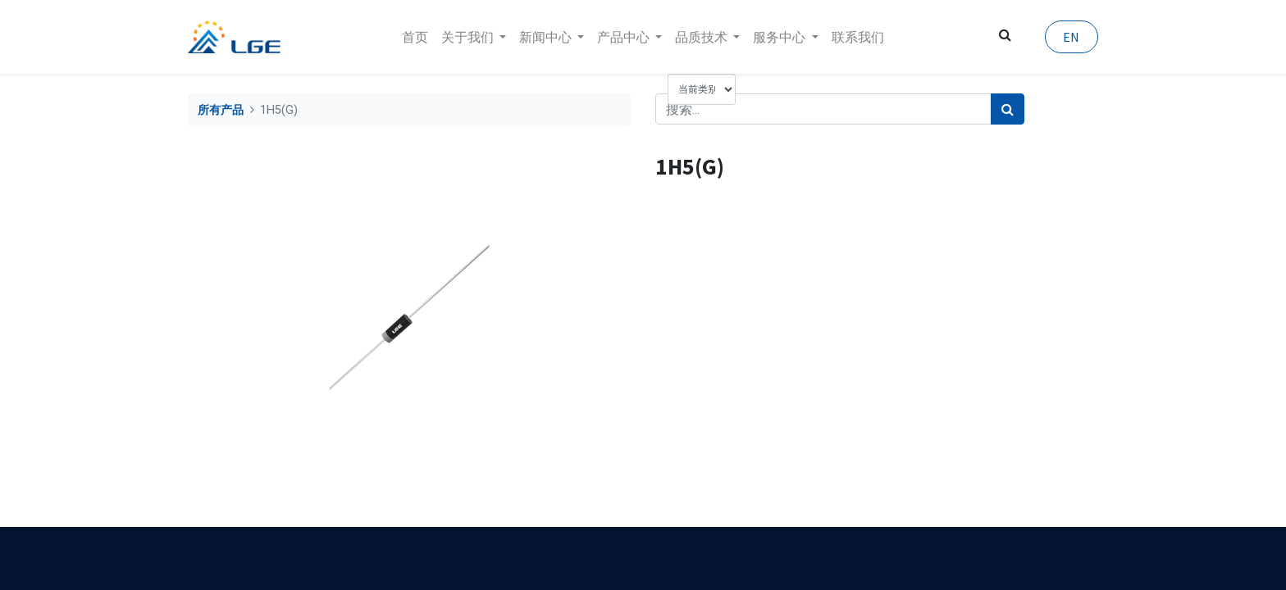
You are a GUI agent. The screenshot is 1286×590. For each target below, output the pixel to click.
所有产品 (221, 110)
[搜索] (1007, 109)
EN (1071, 37)
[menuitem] (415, 36)
